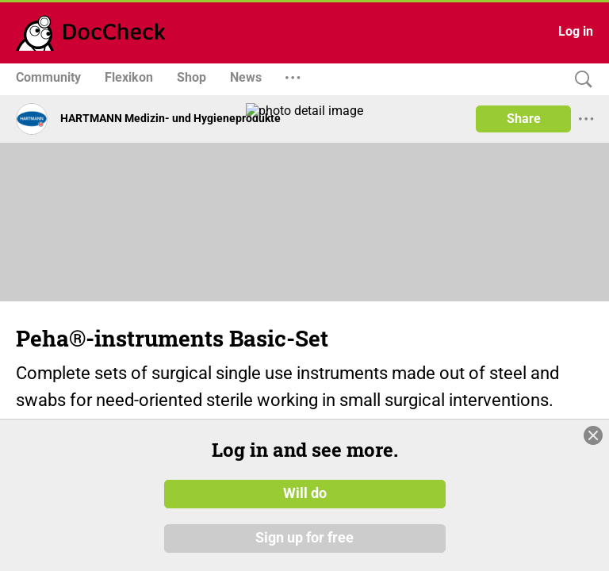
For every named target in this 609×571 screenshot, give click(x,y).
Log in (575, 31)
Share (524, 118)
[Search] (579, 79)
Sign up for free (304, 538)
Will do (305, 494)
